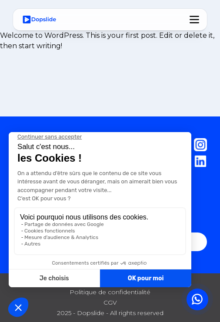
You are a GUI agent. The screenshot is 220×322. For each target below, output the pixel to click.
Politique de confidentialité (110, 292)
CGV (110, 302)
